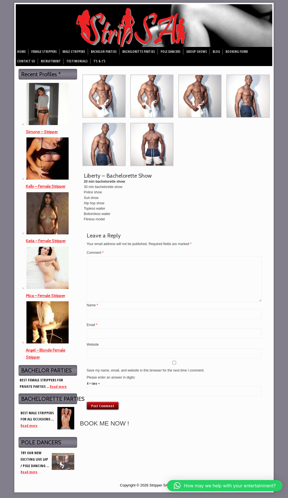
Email (92, 325)
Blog (216, 51)
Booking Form (237, 51)
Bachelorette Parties (138, 51)
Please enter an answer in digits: (111, 377)
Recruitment (51, 61)
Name (92, 305)
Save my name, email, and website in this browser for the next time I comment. (145, 370)
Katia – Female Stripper (46, 240)
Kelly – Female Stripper (45, 186)
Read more (58, 386)
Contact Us (26, 61)
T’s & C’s (99, 61)
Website (93, 345)
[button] (224, 485)
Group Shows (196, 51)
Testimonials (77, 61)
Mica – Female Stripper (45, 295)
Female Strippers (44, 51)
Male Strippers (73, 51)
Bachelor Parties (104, 51)
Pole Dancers (171, 51)
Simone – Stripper (42, 131)
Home (21, 51)
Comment (95, 253)
